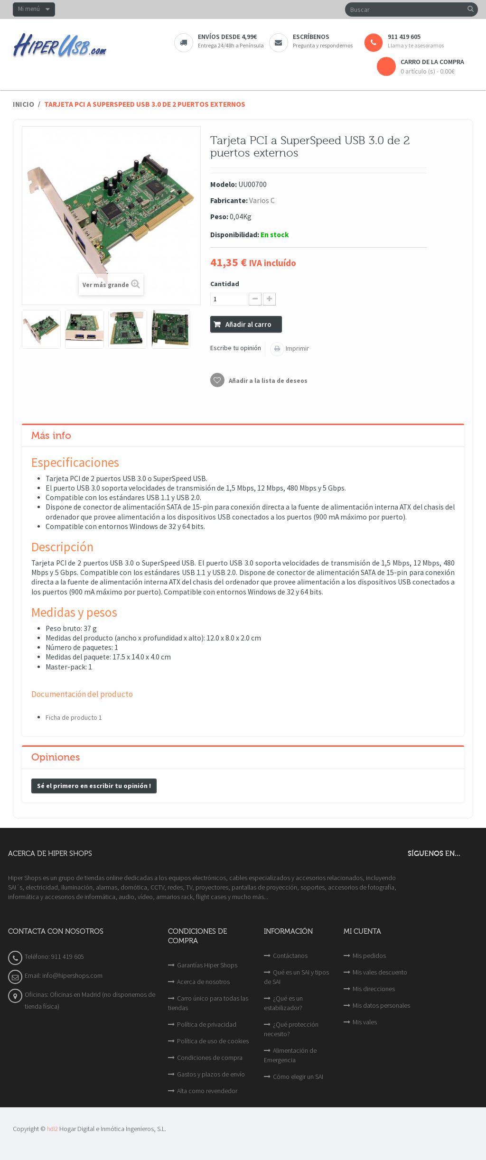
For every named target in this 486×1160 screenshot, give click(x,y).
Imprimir (296, 348)
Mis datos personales (381, 1005)
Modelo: (223, 184)
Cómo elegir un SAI (298, 1076)
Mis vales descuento (380, 972)
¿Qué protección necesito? (291, 1029)
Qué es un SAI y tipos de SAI (296, 977)
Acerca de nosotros (203, 981)
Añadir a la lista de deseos (267, 381)
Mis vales (365, 1022)
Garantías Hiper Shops (207, 965)
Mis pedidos (369, 955)
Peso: (219, 216)
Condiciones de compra (210, 1057)
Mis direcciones (374, 988)
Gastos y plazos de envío (211, 1074)
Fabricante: (229, 200)
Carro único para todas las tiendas (208, 1003)
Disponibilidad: (234, 234)
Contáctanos (290, 955)
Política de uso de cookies (213, 1041)
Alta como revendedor (207, 1090)
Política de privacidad (206, 1024)
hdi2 (52, 1129)
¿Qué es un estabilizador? (283, 1003)
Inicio (23, 104)
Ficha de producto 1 (74, 717)
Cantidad (224, 283)
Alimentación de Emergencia (290, 1055)
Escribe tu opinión (235, 347)
